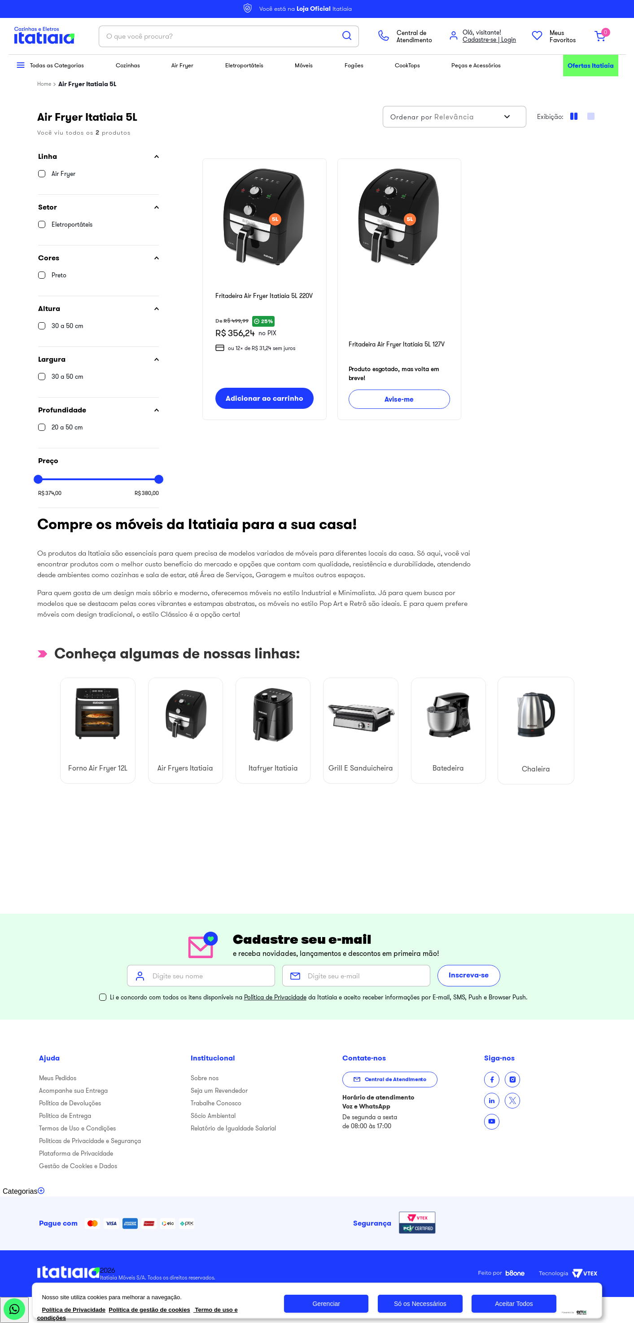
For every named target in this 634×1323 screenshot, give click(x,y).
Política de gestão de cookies (149, 1309)
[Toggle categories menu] (24, 1191)
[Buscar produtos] (346, 35)
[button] (98, 156)
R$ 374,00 (49, 493)
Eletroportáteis (246, 65)
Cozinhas (129, 65)
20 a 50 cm (67, 427)
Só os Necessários (420, 1303)
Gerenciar (326, 1303)
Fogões (355, 65)
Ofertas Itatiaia (591, 65)
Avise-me (399, 398)
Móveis (305, 65)
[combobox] (229, 36)
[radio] (591, 116)
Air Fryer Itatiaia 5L (87, 84)
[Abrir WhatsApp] (14, 1310)
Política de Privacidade (275, 997)
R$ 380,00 (147, 493)
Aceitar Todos (514, 1303)
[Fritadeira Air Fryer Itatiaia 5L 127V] (399, 289)
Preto (59, 275)
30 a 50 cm (67, 326)
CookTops (409, 65)
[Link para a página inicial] (44, 83)
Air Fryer (184, 65)
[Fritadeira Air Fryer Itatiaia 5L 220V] (264, 289)
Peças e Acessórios (478, 65)
